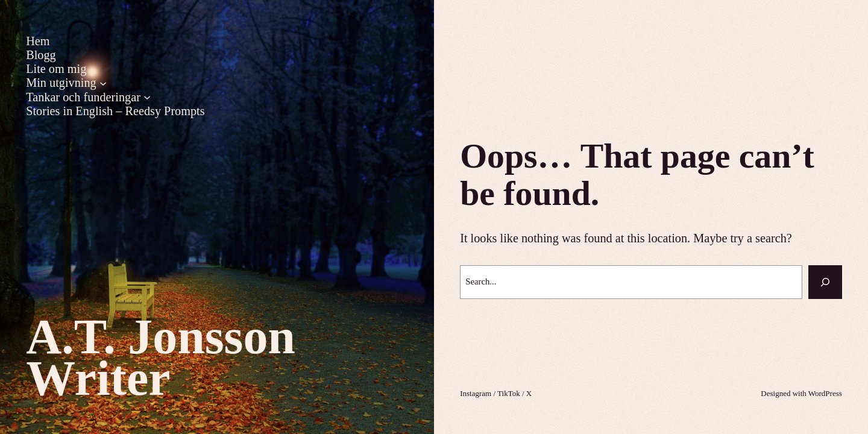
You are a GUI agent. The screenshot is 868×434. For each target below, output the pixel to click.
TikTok (508, 393)
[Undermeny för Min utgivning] (103, 82)
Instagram (475, 393)
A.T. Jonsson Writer (160, 357)
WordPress (825, 393)
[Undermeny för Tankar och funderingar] (147, 97)
